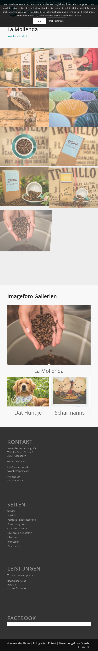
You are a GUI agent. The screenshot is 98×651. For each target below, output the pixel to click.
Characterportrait (17, 528)
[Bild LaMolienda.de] (24, 68)
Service (11, 510)
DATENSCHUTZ (15, 480)
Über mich (13, 537)
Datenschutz (14, 546)
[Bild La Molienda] (24, 147)
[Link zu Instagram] (88, 646)
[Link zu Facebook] (78, 646)
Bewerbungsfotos (17, 524)
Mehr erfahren (56, 21)
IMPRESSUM (13, 476)
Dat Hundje (28, 412)
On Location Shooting (19, 532)
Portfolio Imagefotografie (21, 519)
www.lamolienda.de (17, 36)
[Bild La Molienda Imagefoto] (24, 186)
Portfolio (12, 515)
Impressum (13, 541)
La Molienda (49, 370)
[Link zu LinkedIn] (83, 646)
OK (39, 21)
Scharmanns (70, 412)
